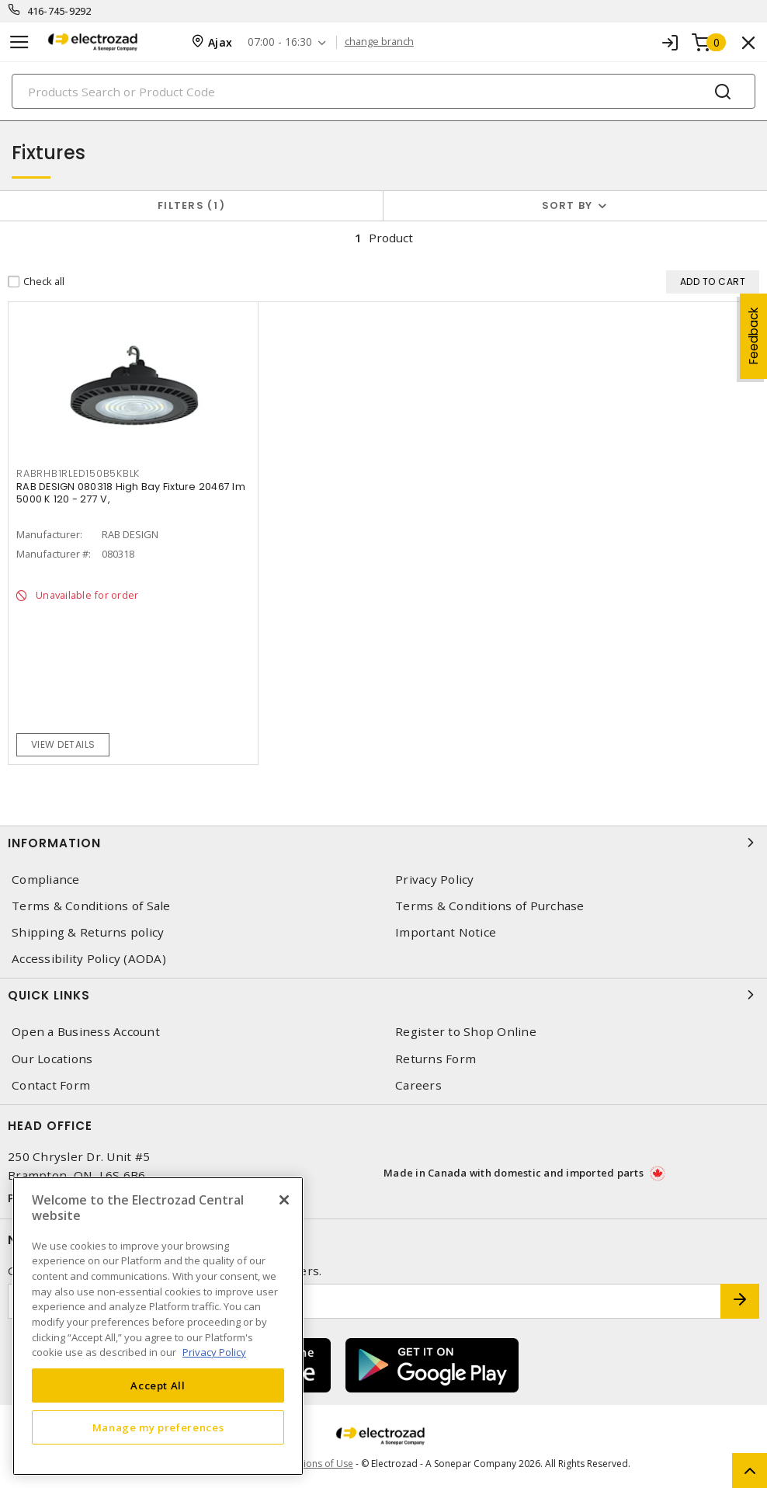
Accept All (158, 1385)
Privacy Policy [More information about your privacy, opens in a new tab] (214, 1352)
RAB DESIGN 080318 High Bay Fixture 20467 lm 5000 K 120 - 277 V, (130, 493)
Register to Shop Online (465, 1031)
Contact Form (51, 1085)
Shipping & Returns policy (88, 932)
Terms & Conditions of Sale (91, 906)
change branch (379, 42)
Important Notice (445, 932)
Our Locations (52, 1059)
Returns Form (435, 1059)
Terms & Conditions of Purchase (490, 906)
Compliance (46, 879)
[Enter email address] (364, 1301)
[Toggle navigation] (19, 42)
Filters (191, 205)
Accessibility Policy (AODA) (89, 958)
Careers (418, 1085)
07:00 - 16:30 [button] (280, 42)
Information (383, 842)
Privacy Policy (434, 879)
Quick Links (383, 994)
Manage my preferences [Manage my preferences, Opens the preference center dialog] (158, 1427)
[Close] (284, 1200)
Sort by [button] (567, 205)
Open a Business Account (86, 1031)
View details (63, 744)
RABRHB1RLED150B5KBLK (78, 473)
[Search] (383, 91)
